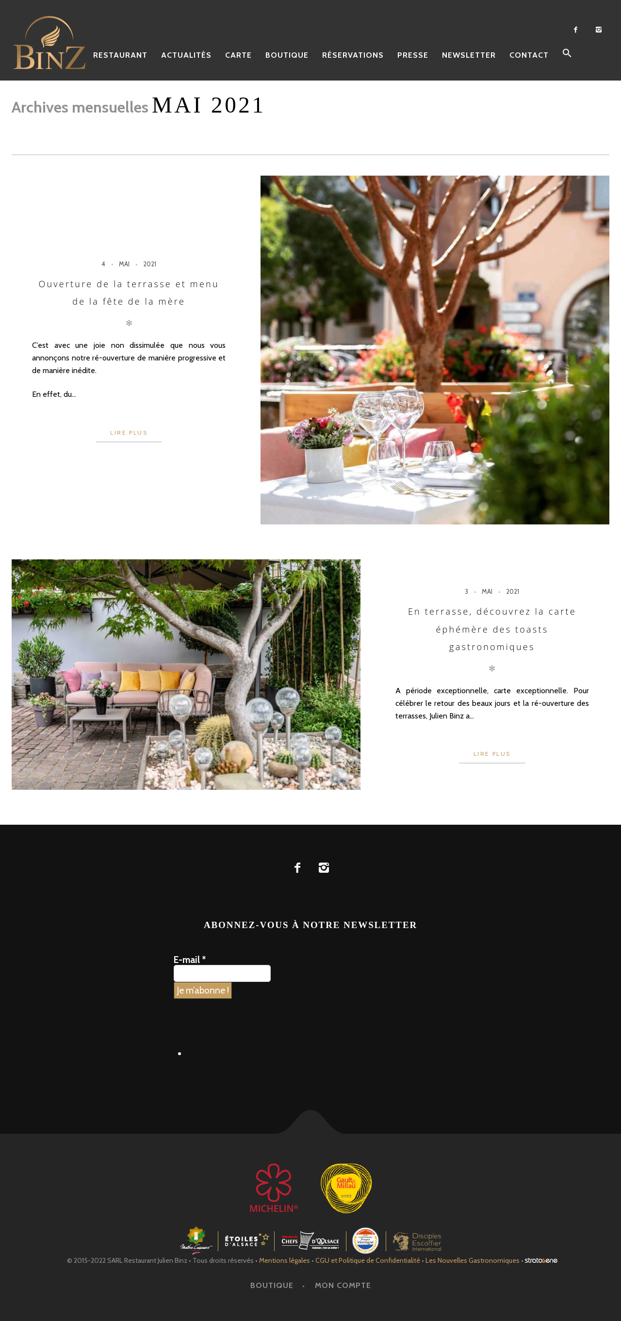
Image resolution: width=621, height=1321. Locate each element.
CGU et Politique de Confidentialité (367, 1260)
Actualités (186, 55)
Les (472, 1260)
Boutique (287, 55)
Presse (412, 55)
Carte (238, 55)
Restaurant (120, 55)
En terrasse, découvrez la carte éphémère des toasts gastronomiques (492, 628)
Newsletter (469, 55)
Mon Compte (343, 1285)
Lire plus (128, 432)
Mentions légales (284, 1260)
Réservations (353, 55)
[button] (567, 53)
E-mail (190, 960)
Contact (529, 55)
